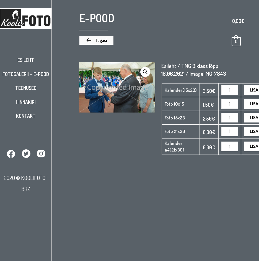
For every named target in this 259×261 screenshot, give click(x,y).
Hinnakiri (26, 102)
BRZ (25, 188)
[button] (96, 40)
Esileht (25, 60)
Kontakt (26, 116)
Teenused (26, 88)
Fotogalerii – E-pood (25, 74)
